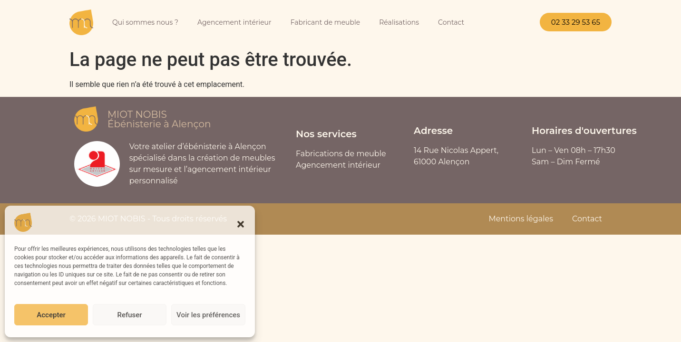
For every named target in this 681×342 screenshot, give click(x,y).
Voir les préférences (208, 315)
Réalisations (399, 22)
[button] (240, 224)
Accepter (51, 315)
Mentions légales (520, 218)
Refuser (129, 315)
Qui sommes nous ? (145, 22)
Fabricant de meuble (325, 22)
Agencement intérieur (234, 22)
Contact (451, 22)
